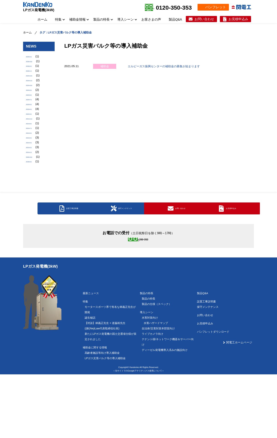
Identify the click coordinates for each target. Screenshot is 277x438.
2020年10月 (33, 194)
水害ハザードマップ (156, 386)
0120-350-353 (174, 7)
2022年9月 (33, 103)
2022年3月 (33, 135)
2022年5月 (33, 122)
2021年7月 (33, 155)
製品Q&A (175, 19)
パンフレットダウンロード (213, 395)
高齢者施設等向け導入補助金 (102, 416)
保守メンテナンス (208, 370)
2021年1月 (33, 188)
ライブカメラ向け (152, 397)
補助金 (104, 66)
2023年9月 (33, 70)
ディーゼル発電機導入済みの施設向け (165, 413)
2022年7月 (33, 116)
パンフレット (215, 7)
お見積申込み (238, 19)
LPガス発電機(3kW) (38, 10)
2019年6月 (33, 201)
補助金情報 (77, 19)
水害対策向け (150, 381)
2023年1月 (33, 76)
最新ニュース (91, 356)
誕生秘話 (90, 381)
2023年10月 (33, 63)
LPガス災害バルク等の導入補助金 (105, 421)
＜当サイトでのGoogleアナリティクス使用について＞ (138, 434)
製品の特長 (101, 19)
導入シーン (125, 19)
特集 (58, 19)
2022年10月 (33, 96)
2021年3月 (33, 181)
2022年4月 (33, 129)
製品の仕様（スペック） (156, 367)
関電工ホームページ (239, 406)
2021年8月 (33, 148)
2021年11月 (33, 142)
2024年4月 (33, 57)
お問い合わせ (204, 19)
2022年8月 (33, 109)
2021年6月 (33, 161)
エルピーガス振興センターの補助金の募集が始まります (164, 66)
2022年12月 (33, 83)
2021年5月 (33, 168)
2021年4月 (33, 175)
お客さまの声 (151, 19)
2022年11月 (33, 90)
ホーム (42, 19)
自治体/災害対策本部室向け (158, 392)
